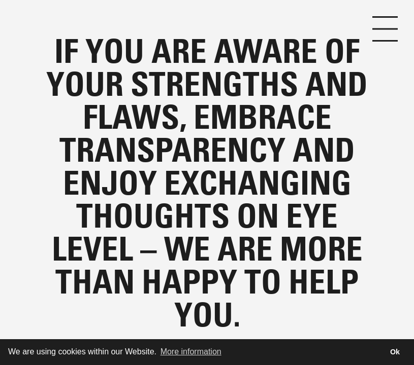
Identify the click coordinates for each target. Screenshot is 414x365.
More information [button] (191, 351)
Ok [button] (395, 352)
